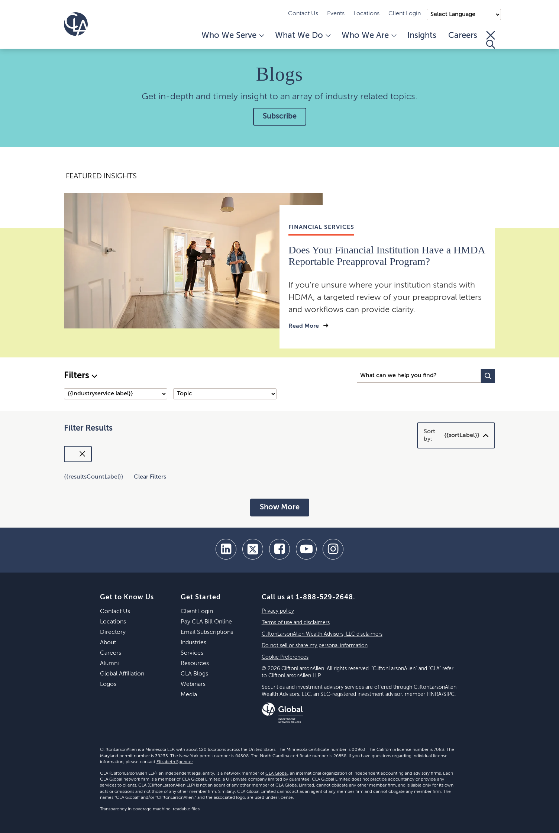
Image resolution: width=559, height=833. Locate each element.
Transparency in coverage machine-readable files (150, 809)
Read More (304, 326)
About (108, 643)
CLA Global (276, 773)
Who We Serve (232, 36)
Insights (421, 36)
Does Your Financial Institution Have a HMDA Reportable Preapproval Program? (386, 255)
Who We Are (368, 36)
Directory (113, 632)
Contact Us (303, 14)
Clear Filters (150, 477)
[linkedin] (226, 549)
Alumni (109, 664)
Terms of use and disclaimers (296, 622)
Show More (280, 507)
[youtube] (306, 549)
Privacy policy (278, 611)
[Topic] (225, 393)
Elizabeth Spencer (174, 762)
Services (192, 653)
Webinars (193, 684)
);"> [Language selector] (464, 14)
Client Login (404, 14)
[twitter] (252, 549)
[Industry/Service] (115, 393)
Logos (108, 684)
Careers (462, 36)
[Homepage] (76, 24)
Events (336, 14)
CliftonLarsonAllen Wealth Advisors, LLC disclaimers (322, 634)
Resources (195, 664)
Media (189, 695)
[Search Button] (488, 376)
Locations (366, 14)
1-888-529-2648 (324, 597)
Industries (193, 643)
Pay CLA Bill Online (206, 622)
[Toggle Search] (490, 40)
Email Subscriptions (207, 632)
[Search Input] (419, 376)
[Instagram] (333, 549)
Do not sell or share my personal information (315, 645)
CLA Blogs (194, 674)
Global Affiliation (122, 674)
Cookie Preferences (285, 657)
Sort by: (451, 435)
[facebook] (279, 549)
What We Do (302, 36)
